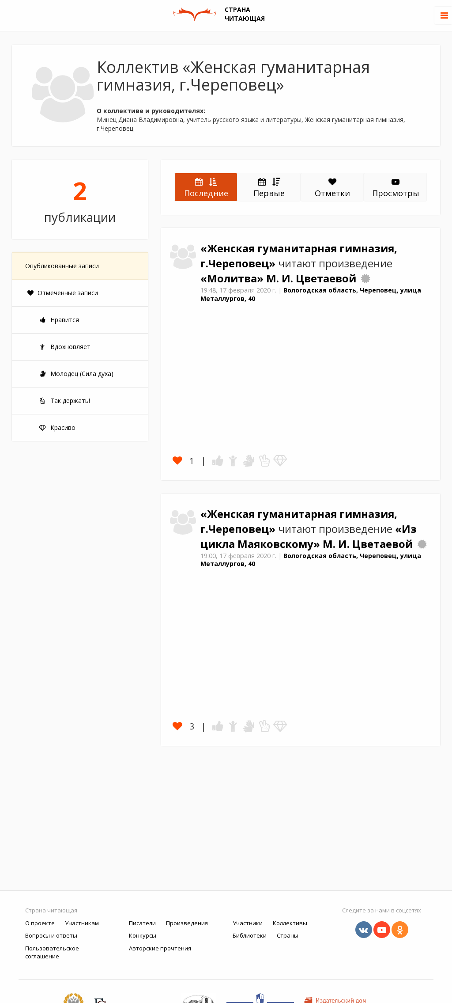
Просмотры (395, 188)
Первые (269, 187)
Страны (287, 935)
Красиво (56, 427)
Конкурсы (142, 935)
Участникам (82, 923)
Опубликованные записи (62, 266)
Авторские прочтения (160, 948)
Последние (206, 187)
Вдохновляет (64, 346)
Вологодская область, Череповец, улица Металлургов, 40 (310, 294)
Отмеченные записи (62, 293)
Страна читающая (51, 910)
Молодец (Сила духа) (75, 373)
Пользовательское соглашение (52, 952)
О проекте (40, 923)
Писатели (142, 923)
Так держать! (64, 400)
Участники (248, 923)
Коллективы (290, 923)
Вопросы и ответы (51, 935)
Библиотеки (250, 935)
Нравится (58, 319)
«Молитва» (233, 278)
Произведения (187, 923)
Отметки (332, 188)
